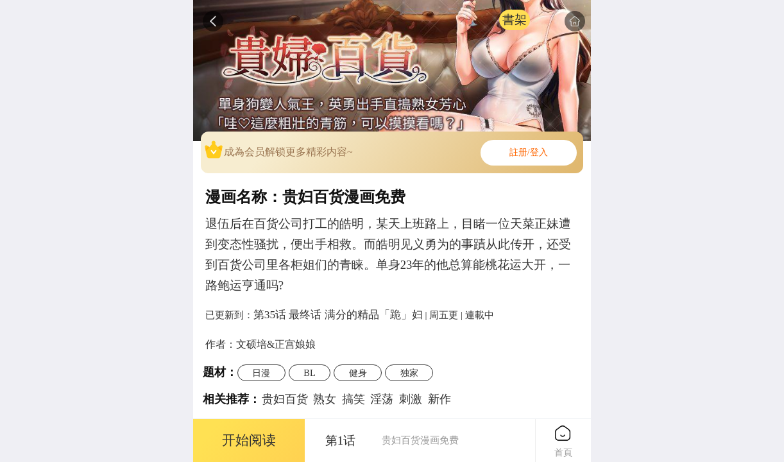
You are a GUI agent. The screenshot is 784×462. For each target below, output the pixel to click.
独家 (409, 373)
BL (309, 373)
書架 (514, 19)
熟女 (324, 399)
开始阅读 (249, 440)
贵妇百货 (285, 399)
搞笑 (353, 399)
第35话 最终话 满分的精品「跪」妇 (338, 314)
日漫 (261, 373)
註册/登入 (528, 152)
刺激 (410, 399)
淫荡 (381, 399)
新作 (439, 399)
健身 (358, 373)
